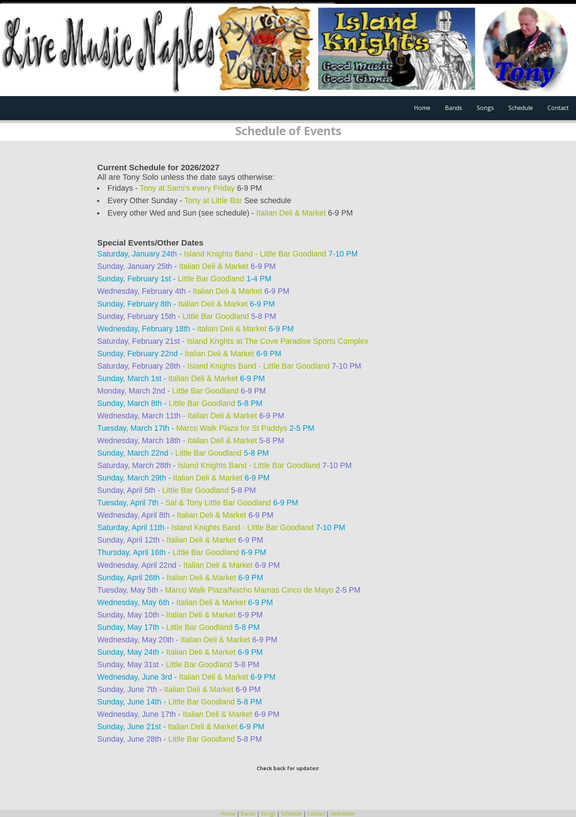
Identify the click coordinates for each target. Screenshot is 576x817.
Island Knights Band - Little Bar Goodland (255, 254)
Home (422, 108)
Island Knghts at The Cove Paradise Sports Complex (277, 341)
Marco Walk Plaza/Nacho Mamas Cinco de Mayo (249, 590)
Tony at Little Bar (213, 200)
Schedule (520, 108)
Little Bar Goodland (211, 278)
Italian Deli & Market (291, 213)
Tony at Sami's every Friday (187, 188)
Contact (558, 108)
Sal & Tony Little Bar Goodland (218, 502)
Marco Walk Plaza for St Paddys (231, 428)
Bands (453, 108)
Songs (485, 108)
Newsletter (342, 813)
